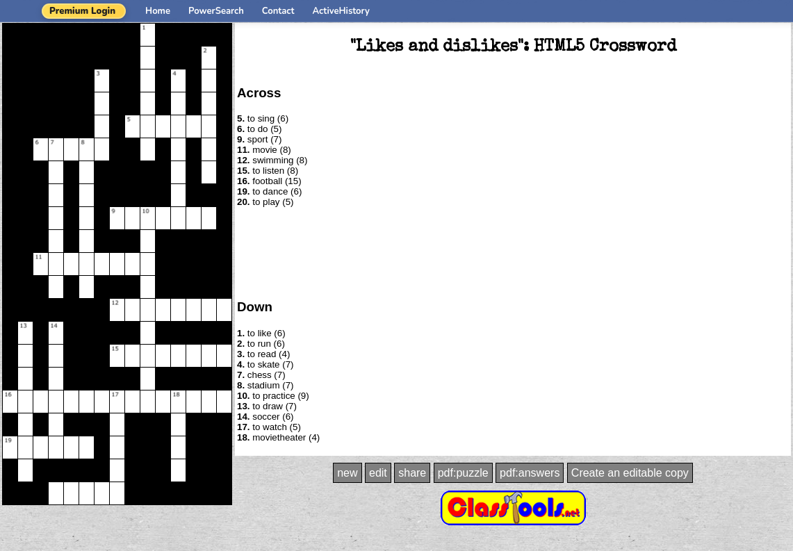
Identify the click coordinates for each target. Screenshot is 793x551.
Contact (278, 11)
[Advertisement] (513, 252)
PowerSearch (216, 11)
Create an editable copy (630, 473)
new (347, 473)
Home (157, 11)
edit (378, 473)
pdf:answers (529, 473)
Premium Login (82, 11)
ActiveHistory (341, 11)
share (412, 473)
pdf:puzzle (463, 473)
